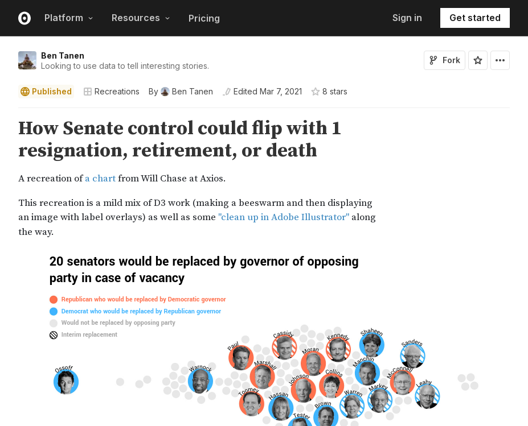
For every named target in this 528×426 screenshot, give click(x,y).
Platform (68, 17)
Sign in (407, 17)
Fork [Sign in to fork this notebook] (444, 60)
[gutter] (5, 178)
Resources (141, 17)
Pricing (204, 18)
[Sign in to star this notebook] (478, 60)
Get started (475, 17)
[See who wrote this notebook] (181, 91)
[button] (5, 113)
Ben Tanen (62, 55)
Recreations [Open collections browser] (111, 91)
